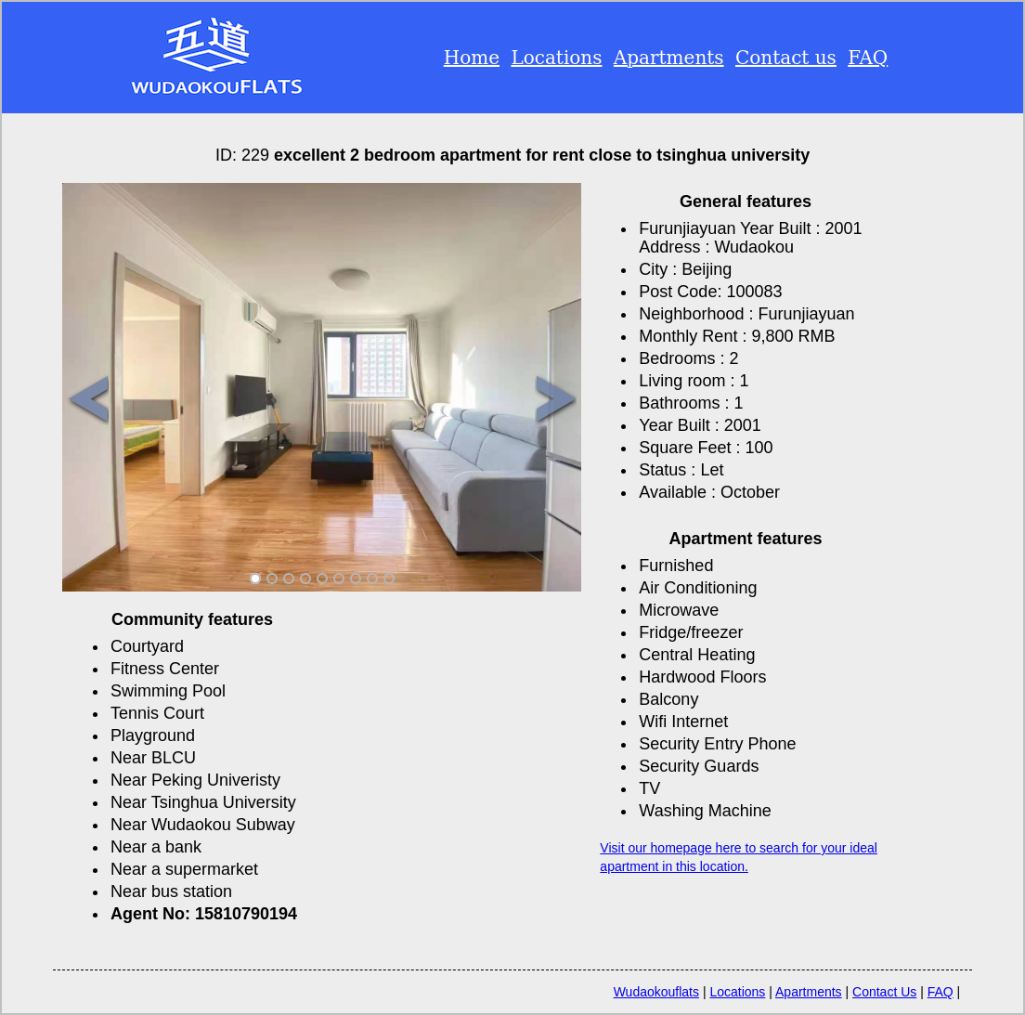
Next (556, 400)
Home (472, 57)
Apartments (669, 57)
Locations (556, 57)
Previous (88, 400)
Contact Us (884, 991)
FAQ (868, 57)
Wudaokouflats (656, 991)
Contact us (786, 57)
